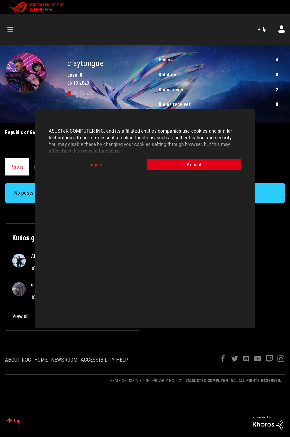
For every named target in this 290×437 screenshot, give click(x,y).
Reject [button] (96, 164)
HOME (41, 360)
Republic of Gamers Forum (32, 132)
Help (262, 29)
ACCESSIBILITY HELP (104, 360)
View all (20, 316)
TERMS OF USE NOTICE (128, 380)
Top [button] (16, 420)
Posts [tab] (17, 167)
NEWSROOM (64, 360)
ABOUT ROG (18, 360)
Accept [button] (194, 164)
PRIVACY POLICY (167, 380)
